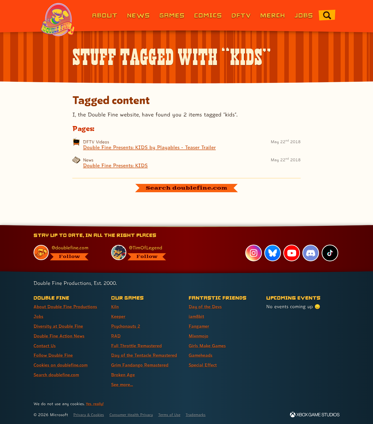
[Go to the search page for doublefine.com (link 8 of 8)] (327, 15)
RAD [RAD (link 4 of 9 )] (116, 336)
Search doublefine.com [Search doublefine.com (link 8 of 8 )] (58, 375)
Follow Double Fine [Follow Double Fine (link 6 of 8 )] (55, 355)
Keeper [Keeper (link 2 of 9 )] (119, 316)
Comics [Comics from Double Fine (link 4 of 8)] (208, 15)
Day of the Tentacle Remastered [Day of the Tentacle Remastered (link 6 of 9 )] (146, 355)
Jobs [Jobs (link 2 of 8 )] (39, 316)
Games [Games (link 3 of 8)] (172, 15)
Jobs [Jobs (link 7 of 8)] (303, 15)
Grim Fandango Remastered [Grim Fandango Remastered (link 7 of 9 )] (142, 365)
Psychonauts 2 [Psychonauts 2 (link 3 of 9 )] (127, 326)
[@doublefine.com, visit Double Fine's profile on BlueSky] (67, 252)
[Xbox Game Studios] (314, 414)
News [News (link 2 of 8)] (138, 15)
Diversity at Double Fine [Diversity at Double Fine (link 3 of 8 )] (60, 326)
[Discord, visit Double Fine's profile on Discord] (310, 253)
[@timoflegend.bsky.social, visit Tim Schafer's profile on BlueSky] (144, 252)
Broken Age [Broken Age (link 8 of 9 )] (124, 375)
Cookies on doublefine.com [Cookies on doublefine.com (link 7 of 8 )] (63, 365)
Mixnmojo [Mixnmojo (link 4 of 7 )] (200, 336)
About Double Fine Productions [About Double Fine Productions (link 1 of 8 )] (68, 306)
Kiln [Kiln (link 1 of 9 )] (115, 306)
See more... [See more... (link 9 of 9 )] (123, 384)
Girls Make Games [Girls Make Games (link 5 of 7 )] (209, 345)
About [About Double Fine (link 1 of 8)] (105, 15)
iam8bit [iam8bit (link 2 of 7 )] (197, 316)
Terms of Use (179, 414)
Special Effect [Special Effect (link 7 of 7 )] (204, 365)
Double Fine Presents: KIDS (118, 166)
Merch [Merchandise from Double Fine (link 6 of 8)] (272, 15)
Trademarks (207, 414)
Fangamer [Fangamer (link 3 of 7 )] (200, 326)
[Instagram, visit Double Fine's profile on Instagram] (253, 253)
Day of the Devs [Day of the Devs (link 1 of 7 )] (206, 306)
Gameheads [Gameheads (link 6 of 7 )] (202, 355)
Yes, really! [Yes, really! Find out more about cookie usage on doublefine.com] (96, 403)
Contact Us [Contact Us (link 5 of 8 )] (46, 345)
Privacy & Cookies (90, 414)
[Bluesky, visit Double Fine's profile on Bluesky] (272, 253)
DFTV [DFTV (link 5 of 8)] (241, 15)
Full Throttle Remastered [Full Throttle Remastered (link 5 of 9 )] (138, 345)
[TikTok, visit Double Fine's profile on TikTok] (329, 253)
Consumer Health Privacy (137, 414)
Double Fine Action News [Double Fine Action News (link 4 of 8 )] (61, 336)
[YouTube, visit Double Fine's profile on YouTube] (291, 253)
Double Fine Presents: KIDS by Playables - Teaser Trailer (155, 148)
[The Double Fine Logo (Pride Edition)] (58, 19)
